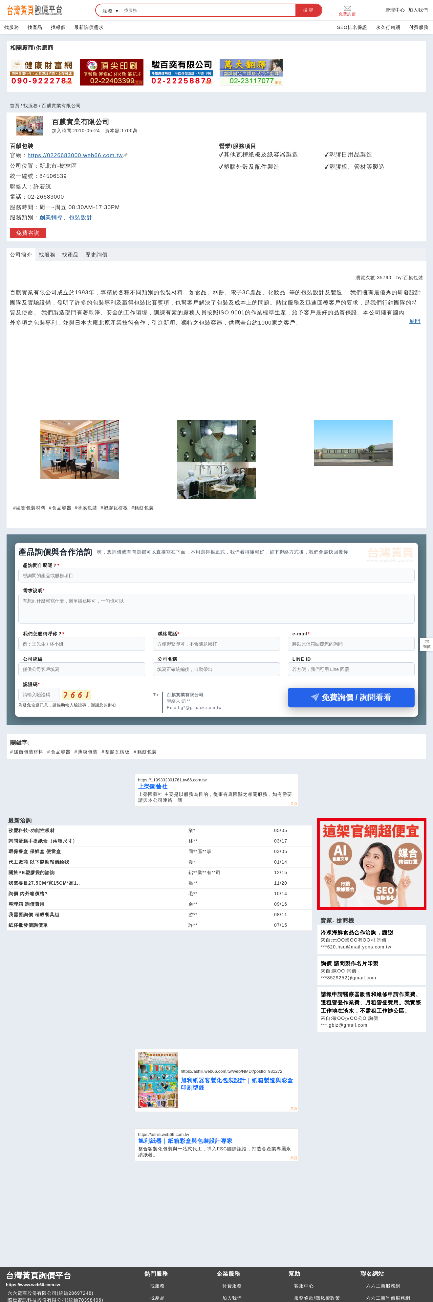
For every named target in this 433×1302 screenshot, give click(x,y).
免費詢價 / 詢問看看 (351, 701)
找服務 (11, 27)
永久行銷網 (388, 27)
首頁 (15, 105)
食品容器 (62, 507)
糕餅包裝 (144, 507)
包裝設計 (81, 217)
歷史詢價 (96, 255)
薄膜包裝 (87, 507)
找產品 (35, 27)
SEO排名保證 (352, 27)
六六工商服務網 (383, 1289)
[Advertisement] (216, 376)
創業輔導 (51, 217)
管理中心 (395, 9)
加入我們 (418, 9)
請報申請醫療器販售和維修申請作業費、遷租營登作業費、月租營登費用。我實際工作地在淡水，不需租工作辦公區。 (371, 1006)
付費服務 (419, 27)
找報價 (58, 27)
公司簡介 (21, 255)
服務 (108, 10)
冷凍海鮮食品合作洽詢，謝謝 (357, 936)
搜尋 (308, 9)
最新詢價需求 (89, 27)
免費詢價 (347, 10)
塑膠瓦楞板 (115, 507)
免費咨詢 (28, 233)
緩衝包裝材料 (31, 507)
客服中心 (304, 1289)
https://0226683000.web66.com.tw (78, 155)
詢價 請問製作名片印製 (349, 967)
